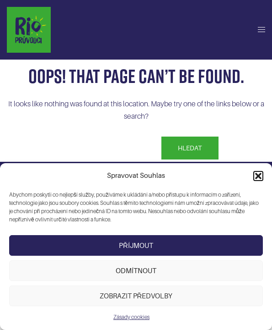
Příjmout (136, 245)
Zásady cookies (131, 317)
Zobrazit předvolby (136, 296)
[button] (258, 176)
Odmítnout (136, 271)
